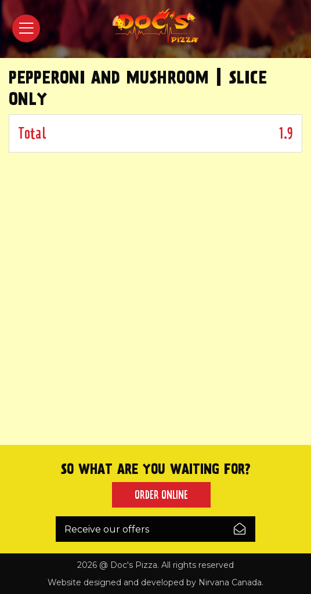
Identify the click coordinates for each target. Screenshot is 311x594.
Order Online (161, 494)
